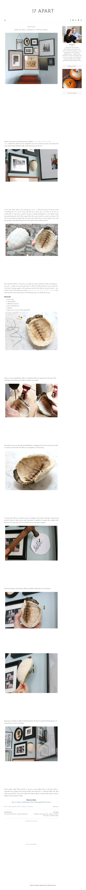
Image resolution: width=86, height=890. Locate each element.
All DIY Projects (46, 802)
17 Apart (43, 11)
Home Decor (12, 806)
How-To (19, 806)
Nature (24, 806)
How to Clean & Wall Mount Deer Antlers (25, 802)
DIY (7, 806)
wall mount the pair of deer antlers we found (41, 290)
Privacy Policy (52, 885)
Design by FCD (43, 885)
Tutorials (30, 806)
